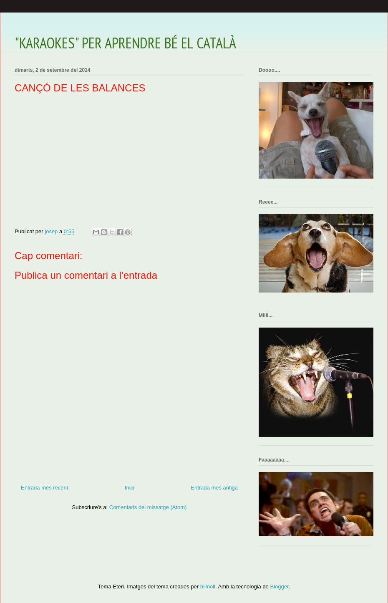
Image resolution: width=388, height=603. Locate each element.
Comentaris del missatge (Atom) (148, 507)
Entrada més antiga (214, 487)
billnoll (207, 586)
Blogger (279, 586)
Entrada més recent (44, 487)
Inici (129, 487)
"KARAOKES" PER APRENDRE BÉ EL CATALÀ (125, 43)
